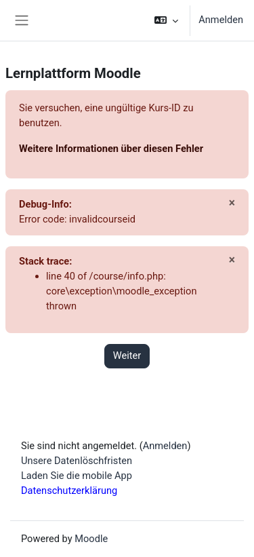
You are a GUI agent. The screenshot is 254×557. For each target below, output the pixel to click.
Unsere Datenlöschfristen (76, 461)
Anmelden (220, 20)
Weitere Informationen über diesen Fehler (111, 148)
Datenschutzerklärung (69, 490)
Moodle (91, 539)
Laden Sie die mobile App (76, 475)
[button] (166, 20)
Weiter (127, 355)
